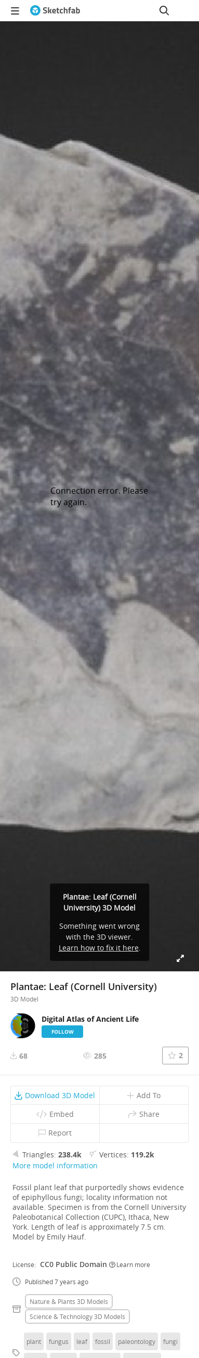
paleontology (136, 1341)
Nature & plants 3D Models (69, 1301)
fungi (170, 1341)
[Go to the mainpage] (55, 10)
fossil (102, 1341)
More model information (55, 1165)
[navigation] (15, 10)
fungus (59, 1341)
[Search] (164, 10)
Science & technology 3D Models (77, 1316)
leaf (81, 1341)
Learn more (129, 1264)
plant (33, 1341)
